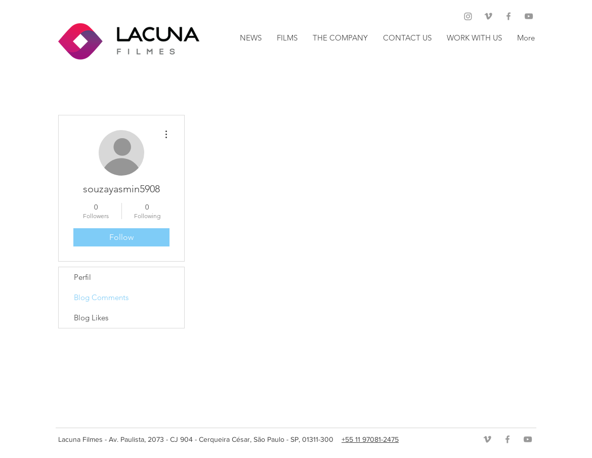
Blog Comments (101, 297)
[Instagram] (468, 16)
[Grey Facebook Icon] (508, 16)
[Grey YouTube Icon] (529, 16)
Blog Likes (91, 317)
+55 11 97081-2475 (370, 439)
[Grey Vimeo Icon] (488, 16)
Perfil (82, 277)
